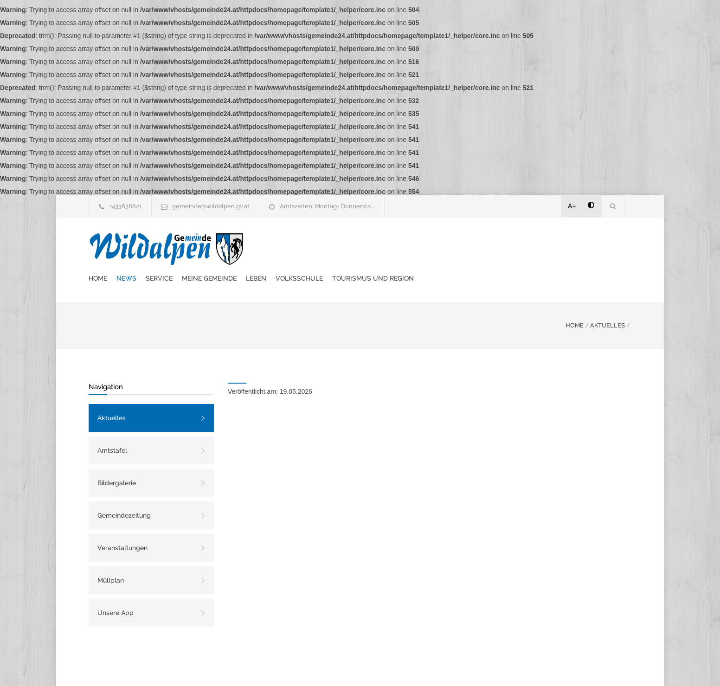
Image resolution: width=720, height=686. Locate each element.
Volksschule (471, 248)
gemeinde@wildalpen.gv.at (211, 206)
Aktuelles (111, 394)
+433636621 (125, 206)
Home (269, 248)
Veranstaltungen (122, 524)
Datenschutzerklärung (480, 666)
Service (330, 248)
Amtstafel (112, 427)
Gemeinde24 (282, 666)
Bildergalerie (116, 459)
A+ (572, 206)
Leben (428, 248)
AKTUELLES (607, 302)
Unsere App (115, 589)
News (298, 248)
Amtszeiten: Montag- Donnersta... (327, 206)
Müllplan (110, 557)
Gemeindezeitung (124, 492)
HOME (575, 302)
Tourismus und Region (544, 248)
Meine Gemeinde (381, 248)
